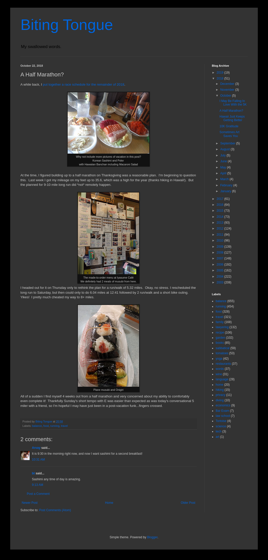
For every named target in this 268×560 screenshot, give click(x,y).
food (46, 425)
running (54, 425)
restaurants (223, 363)
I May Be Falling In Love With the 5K (233, 102)
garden (220, 337)
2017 (220, 199)
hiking (220, 390)
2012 (220, 228)
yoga (219, 358)
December (227, 84)
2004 (220, 276)
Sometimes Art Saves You (229, 134)
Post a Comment (38, 494)
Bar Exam (222, 411)
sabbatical (222, 348)
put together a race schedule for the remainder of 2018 (83, 84)
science (221, 426)
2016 (220, 205)
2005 (220, 270)
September (228, 143)
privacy (220, 395)
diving (220, 400)
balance (37, 425)
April (223, 173)
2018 (220, 78)
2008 (220, 252)
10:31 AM (38, 459)
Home (109, 503)
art (217, 437)
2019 (220, 72)
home (219, 384)
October (226, 95)
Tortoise (221, 421)
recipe (220, 332)
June (224, 161)
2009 (220, 246)
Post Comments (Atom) (55, 510)
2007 (220, 258)
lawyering (222, 327)
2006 (220, 264)
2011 (220, 234)
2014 (220, 217)
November (227, 90)
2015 (220, 210)
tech (219, 431)
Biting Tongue (66, 24)
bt (33, 473)
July (223, 155)
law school (223, 416)
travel (64, 425)
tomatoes (222, 353)
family (220, 322)
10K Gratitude (229, 126)
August (225, 149)
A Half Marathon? (231, 110)
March (225, 179)
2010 (220, 240)
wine (219, 374)
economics (223, 405)
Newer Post (30, 503)
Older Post (188, 503)
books (220, 343)
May (223, 167)
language (222, 379)
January (226, 191)
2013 (220, 222)
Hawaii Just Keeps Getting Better (232, 118)
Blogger (152, 537)
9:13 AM (37, 485)
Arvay (36, 448)
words (220, 369)
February (226, 185)
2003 (220, 282)
